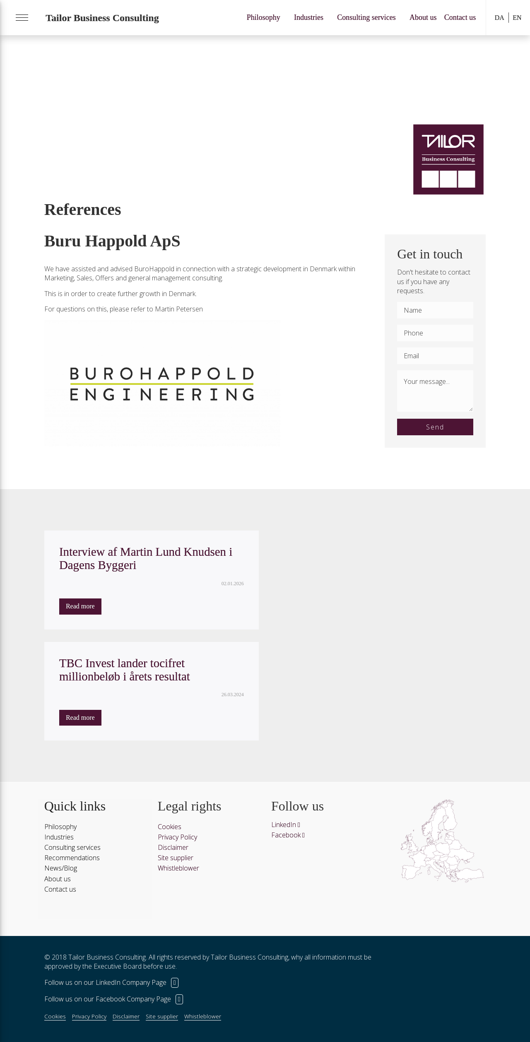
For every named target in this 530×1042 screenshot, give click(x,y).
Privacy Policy (177, 837)
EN (517, 17)
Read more (80, 606)
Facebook (288, 834)
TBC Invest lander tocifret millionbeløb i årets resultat (124, 669)
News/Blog (60, 868)
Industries (308, 17)
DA (499, 17)
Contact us (460, 17)
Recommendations (72, 857)
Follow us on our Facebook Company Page (113, 998)
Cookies (169, 826)
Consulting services (366, 17)
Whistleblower (178, 868)
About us (423, 17)
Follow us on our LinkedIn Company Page (111, 982)
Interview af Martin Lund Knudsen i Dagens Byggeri (145, 558)
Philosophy (263, 17)
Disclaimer (173, 847)
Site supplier (175, 857)
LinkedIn (285, 824)
